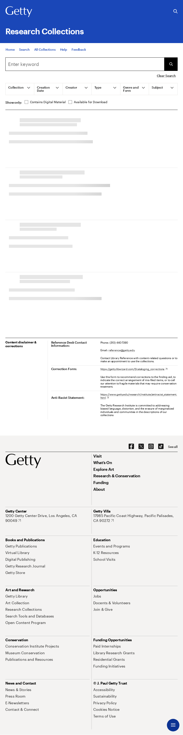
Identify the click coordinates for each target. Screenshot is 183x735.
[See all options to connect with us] (173, 446)
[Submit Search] (171, 64)
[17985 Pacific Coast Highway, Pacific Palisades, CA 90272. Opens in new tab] (135, 518)
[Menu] (173, 725)
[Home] (10, 49)
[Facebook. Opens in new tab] (131, 446)
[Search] (24, 49)
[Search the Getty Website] (175, 11)
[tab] (20, 89)
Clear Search (166, 76)
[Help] (63, 49)
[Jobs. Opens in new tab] (97, 596)
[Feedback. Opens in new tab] (79, 49)
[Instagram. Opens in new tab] (151, 446)
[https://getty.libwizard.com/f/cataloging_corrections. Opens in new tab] (134, 369)
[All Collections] (45, 49)
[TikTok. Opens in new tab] (161, 446)
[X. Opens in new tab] (141, 446)
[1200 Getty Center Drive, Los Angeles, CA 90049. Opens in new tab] (47, 518)
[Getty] (18, 11)
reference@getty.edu (122, 350)
